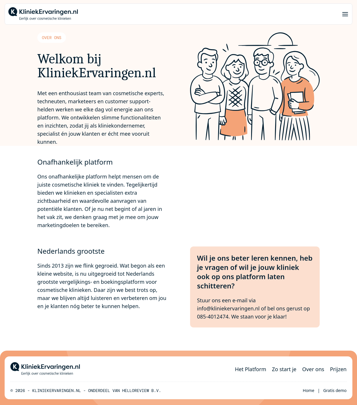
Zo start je (284, 369)
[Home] (43, 14)
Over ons (313, 369)
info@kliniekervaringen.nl (228, 308)
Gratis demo (335, 390)
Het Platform (250, 369)
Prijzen (338, 369)
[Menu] (345, 14)
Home (308, 390)
